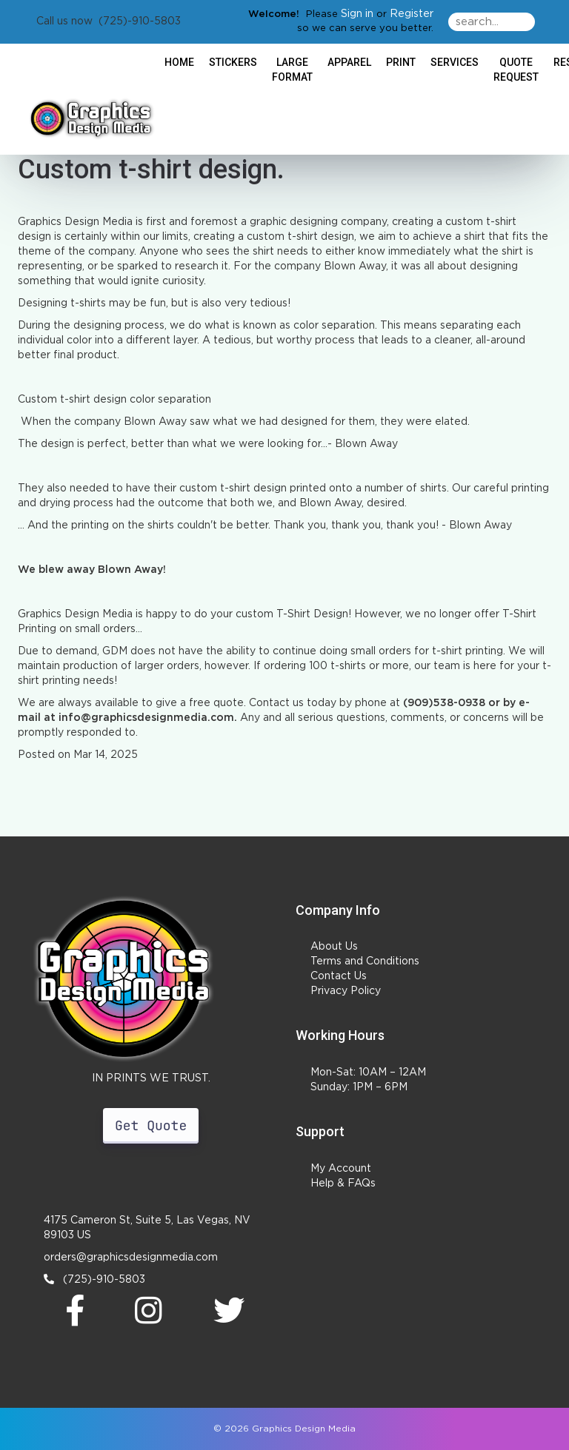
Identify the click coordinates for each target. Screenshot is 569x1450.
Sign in (357, 14)
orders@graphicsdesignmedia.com (131, 1257)
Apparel (349, 62)
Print (401, 62)
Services (454, 62)
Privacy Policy (345, 991)
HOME (179, 62)
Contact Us (338, 976)
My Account (340, 1169)
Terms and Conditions (364, 961)
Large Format (292, 69)
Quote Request (516, 69)
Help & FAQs (343, 1183)
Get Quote (151, 1125)
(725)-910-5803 (94, 1279)
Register (411, 14)
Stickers (233, 62)
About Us (334, 947)
